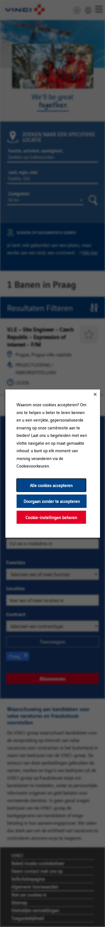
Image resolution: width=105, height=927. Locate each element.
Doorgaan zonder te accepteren (51, 501)
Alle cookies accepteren (51, 485)
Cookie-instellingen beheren (51, 517)
